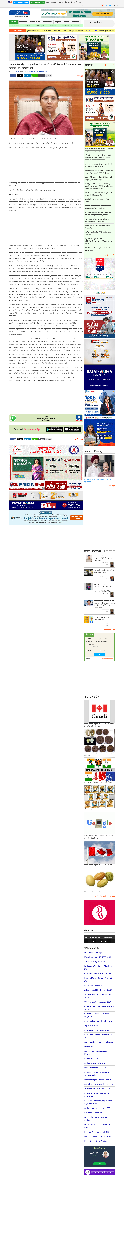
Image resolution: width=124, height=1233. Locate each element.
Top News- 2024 (91, 1025)
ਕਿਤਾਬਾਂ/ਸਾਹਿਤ (65, 25)
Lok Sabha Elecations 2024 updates (95, 1118)
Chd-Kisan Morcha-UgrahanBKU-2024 (98, 1036)
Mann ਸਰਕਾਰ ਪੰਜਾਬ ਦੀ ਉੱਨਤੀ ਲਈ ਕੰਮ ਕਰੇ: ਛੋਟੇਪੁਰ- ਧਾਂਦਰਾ (97, 249)
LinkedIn (27, 75)
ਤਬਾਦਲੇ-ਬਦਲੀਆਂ (23, 22)
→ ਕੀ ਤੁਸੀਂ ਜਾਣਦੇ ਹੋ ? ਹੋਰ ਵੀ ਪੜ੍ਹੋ (105, 896)
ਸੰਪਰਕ (81, 2)
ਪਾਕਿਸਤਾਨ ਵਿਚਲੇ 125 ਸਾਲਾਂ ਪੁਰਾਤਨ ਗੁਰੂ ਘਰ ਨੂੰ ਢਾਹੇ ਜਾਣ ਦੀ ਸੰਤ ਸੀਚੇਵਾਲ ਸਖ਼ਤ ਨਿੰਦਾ (99, 194)
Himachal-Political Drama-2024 (97, 1136)
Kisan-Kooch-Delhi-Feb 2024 (96, 1141)
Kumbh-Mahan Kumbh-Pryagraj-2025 (98, 979)
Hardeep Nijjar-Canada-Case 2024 (98, 1079)
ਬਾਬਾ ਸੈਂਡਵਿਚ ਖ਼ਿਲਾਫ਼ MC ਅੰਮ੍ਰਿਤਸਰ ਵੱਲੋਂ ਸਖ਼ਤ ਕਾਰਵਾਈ (97, 200)
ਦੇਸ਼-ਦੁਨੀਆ (58, 22)
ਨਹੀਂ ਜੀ (103, 650)
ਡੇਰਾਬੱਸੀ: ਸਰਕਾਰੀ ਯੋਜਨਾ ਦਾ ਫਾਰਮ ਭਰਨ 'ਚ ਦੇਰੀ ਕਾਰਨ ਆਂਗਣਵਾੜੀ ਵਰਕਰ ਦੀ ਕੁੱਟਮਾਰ (98, 207)
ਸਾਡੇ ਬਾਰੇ (48, 2)
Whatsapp (34, 75)
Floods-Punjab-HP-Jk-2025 (95, 952)
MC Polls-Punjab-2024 (93, 985)
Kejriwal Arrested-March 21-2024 (98, 1132)
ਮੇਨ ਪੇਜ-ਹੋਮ (14, 22)
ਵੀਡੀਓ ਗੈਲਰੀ (75, 22)
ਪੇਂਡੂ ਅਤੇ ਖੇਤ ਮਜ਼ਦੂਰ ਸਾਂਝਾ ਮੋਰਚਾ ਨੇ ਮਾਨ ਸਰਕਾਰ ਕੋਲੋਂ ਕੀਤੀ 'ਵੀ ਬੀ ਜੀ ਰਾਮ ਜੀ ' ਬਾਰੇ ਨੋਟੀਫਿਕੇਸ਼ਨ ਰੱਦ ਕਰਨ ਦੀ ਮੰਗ (98, 241)
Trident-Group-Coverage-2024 (97, 1089)
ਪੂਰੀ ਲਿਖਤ (99, 1164)
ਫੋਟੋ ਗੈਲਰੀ (66, 22)
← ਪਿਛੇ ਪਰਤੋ (79, 76)
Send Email (41, 75)
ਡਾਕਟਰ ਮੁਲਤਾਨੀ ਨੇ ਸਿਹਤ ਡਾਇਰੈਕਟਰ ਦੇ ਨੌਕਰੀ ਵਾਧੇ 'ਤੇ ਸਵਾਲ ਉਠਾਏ (99, 227)
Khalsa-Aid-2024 (91, 1058)
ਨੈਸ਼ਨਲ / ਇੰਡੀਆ (47, 22)
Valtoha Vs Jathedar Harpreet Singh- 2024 (96, 1015)
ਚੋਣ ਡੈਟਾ (76, 2)
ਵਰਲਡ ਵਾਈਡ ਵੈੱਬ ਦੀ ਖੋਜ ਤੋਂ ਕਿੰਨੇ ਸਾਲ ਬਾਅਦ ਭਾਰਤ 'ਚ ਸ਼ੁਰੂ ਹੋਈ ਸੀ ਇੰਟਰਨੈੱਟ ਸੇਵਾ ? (99, 825)
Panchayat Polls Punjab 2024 (96, 1030)
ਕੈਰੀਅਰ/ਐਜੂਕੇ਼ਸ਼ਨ (40, 25)
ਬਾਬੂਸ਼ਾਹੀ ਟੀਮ (54, 2)
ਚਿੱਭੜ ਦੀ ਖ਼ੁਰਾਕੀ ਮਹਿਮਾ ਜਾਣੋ (99, 880)
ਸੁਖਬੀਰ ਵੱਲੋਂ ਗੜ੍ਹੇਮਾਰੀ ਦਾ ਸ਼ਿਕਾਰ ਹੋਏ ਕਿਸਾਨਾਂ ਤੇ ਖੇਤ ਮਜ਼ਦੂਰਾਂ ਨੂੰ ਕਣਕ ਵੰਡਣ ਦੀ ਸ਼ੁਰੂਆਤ (99, 178)
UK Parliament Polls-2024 (95, 1068)
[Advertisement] (46, 165)
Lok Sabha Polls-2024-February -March (98, 1126)
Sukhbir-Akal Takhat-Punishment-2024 (98, 995)
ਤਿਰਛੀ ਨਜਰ (27, 25)
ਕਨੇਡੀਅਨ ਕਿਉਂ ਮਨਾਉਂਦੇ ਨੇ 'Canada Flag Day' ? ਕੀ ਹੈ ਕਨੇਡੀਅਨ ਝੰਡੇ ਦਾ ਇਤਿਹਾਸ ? (99, 713)
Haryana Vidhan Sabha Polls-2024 (98, 1042)
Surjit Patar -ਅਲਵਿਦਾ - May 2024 (97, 1108)
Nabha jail (88, 1046)
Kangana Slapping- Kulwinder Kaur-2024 (97, 1094)
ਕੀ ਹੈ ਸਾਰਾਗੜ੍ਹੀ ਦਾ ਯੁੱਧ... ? (99, 797)
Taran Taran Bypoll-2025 (94, 961)
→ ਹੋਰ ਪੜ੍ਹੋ (111, 486)
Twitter (20, 75)
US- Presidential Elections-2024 (97, 1002)
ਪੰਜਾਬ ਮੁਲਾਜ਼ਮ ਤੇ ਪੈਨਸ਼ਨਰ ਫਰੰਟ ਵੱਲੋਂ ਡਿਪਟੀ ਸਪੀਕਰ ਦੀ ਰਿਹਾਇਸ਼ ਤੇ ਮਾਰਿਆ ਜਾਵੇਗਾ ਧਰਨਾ (98, 220)
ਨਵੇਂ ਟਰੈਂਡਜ (76, 25)
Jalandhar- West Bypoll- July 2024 (98, 1084)
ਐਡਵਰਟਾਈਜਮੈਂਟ (69, 2)
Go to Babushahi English (21, 2)
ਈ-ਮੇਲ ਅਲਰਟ (15, 25)
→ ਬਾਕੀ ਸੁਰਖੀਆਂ (108, 255)
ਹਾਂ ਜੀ (89, 650)
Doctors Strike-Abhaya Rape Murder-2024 (96, 1052)
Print (48, 75)
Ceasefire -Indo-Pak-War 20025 (97, 973)
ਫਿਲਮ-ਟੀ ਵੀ (53, 25)
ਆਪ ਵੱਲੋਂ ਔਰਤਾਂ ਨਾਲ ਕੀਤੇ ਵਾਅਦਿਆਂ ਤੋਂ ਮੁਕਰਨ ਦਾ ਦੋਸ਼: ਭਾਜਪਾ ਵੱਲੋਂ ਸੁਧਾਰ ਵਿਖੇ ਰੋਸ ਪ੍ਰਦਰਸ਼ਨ (98, 213)
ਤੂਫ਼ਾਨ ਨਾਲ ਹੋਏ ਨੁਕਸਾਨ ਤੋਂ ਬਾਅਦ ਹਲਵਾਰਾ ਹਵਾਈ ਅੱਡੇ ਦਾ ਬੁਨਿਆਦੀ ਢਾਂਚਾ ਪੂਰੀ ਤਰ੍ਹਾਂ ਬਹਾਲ (54, 30)
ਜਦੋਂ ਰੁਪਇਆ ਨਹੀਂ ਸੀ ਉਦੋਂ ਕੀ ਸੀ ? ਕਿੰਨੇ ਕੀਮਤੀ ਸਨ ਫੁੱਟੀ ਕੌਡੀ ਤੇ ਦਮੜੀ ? (99, 742)
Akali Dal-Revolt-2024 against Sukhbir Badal (96, 1073)
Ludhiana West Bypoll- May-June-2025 (98, 967)
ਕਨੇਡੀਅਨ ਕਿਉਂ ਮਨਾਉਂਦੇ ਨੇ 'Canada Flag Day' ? (99, 853)
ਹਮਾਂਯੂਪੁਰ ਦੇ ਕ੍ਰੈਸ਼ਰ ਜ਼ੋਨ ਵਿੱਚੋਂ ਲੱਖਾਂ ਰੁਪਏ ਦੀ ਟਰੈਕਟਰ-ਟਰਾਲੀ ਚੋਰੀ (99, 233)
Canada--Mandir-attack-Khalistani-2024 (99, 1007)
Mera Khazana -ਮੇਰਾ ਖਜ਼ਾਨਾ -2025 (97, 957)
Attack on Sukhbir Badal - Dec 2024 (99, 990)
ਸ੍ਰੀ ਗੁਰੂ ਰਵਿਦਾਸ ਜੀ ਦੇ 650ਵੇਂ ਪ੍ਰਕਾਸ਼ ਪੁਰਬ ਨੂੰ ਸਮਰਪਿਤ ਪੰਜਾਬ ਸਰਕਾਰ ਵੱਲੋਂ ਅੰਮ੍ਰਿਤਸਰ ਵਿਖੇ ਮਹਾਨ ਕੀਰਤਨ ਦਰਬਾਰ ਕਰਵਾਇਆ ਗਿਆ (99, 186)
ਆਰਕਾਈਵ (61, 2)
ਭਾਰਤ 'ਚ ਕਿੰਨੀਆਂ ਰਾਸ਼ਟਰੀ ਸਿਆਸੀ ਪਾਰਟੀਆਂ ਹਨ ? (99, 770)
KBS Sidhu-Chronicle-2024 (95, 1112)
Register (115, 5)
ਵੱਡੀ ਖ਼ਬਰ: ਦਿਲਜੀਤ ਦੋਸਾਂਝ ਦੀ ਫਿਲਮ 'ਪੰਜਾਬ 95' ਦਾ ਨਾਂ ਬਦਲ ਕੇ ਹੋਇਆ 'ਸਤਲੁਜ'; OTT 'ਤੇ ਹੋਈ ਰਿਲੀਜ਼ (99, 172)
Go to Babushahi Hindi (37, 2)
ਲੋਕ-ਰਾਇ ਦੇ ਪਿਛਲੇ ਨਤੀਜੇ (107, 659)
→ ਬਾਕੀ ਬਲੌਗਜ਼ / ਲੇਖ (108, 630)
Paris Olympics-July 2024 (94, 1063)
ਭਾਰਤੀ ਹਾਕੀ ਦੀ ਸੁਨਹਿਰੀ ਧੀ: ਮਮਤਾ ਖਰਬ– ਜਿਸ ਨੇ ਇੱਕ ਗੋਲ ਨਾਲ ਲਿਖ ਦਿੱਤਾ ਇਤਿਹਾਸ (98, 165)
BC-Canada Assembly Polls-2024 (98, 1021)
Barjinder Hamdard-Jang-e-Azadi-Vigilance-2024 (98, 1102)
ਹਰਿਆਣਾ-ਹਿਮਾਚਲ (35, 22)
